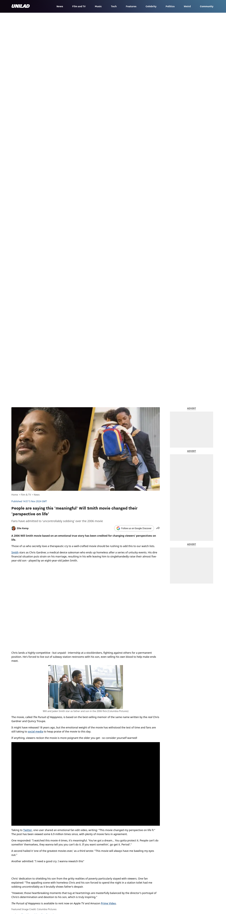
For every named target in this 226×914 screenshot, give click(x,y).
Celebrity (151, 6)
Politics (170, 6)
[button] (158, 528)
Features (131, 6)
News (59, 6)
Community (206, 6)
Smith (15, 552)
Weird (187, 6)
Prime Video (108, 903)
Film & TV (26, 494)
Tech (114, 6)
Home (14, 494)
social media (35, 731)
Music (98, 6)
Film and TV (79, 6)
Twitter (27, 830)
